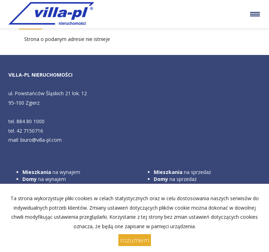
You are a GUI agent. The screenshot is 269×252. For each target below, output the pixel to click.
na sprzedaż (182, 172)
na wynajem (51, 172)
